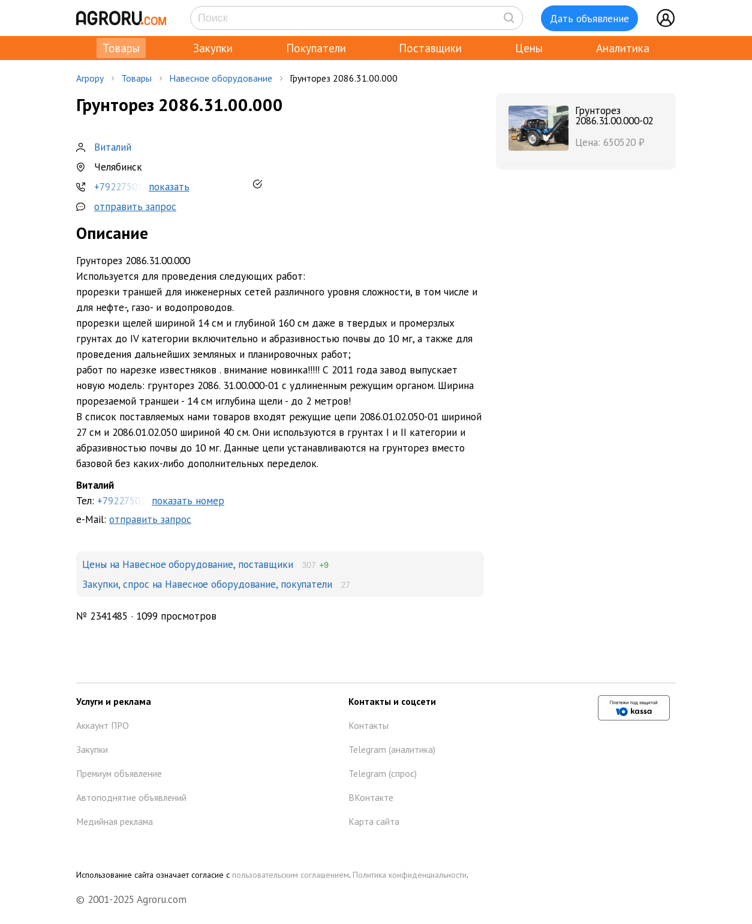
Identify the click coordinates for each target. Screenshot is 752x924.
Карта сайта (373, 821)
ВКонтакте (370, 797)
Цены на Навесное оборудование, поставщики (187, 564)
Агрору (90, 78)
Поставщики (430, 48)
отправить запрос (135, 206)
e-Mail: (133, 519)
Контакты (368, 725)
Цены (529, 48)
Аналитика (622, 48)
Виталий (112, 147)
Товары (121, 48)
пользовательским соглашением (290, 874)
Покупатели (316, 48)
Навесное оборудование (220, 78)
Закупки (213, 48)
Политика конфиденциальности (410, 874)
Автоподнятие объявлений (131, 797)
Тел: (153, 492)
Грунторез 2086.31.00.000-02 (614, 115)
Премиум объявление (119, 773)
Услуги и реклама (113, 701)
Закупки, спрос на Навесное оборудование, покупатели (207, 584)
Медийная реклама (114, 821)
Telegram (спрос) (382, 773)
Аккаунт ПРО (102, 725)
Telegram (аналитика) (391, 749)
